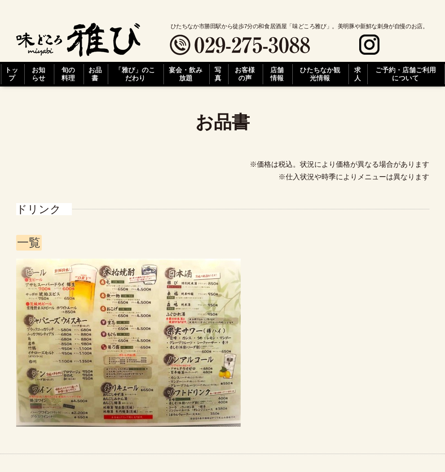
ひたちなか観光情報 (320, 74)
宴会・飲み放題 (186, 74)
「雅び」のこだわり (135, 74)
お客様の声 (245, 74)
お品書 (95, 74)
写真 (218, 74)
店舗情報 (277, 74)
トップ (11, 74)
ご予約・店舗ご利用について (405, 74)
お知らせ (38, 74)
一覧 (28, 242)
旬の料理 (68, 74)
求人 (357, 74)
